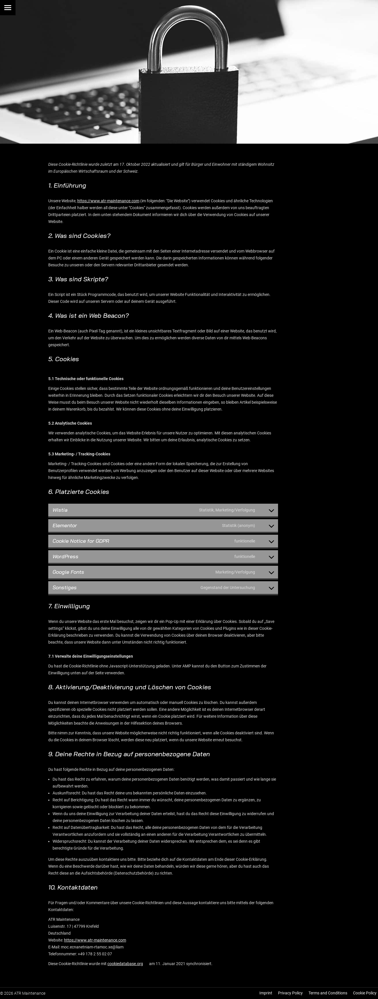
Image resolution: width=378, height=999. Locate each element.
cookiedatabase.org (125, 963)
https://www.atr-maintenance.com (108, 201)
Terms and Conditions (327, 993)
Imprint (265, 993)
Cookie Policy (365, 993)
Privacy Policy (290, 993)
